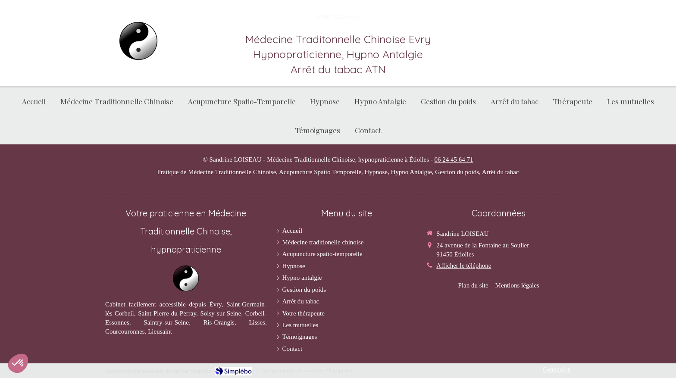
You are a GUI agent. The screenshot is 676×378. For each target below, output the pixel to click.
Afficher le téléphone (463, 265)
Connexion (556, 369)
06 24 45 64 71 (454, 159)
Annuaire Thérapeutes (328, 370)
